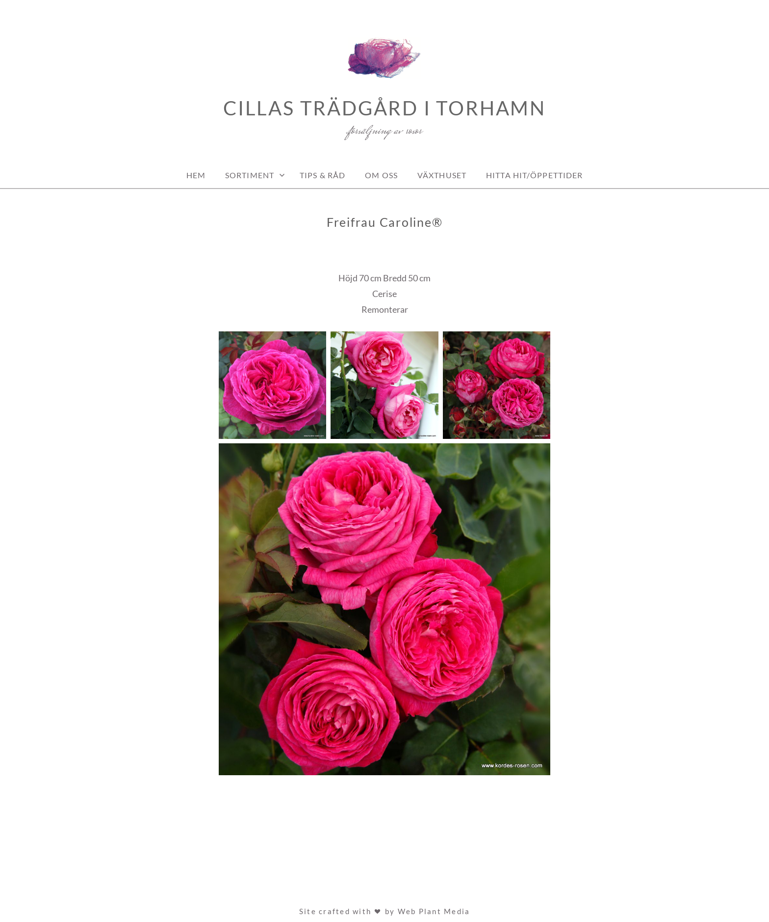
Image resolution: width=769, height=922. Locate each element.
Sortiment (249, 175)
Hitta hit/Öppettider (534, 175)
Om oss (381, 175)
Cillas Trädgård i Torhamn (384, 108)
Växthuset (441, 175)
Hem (195, 175)
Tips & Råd (322, 175)
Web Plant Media (434, 911)
